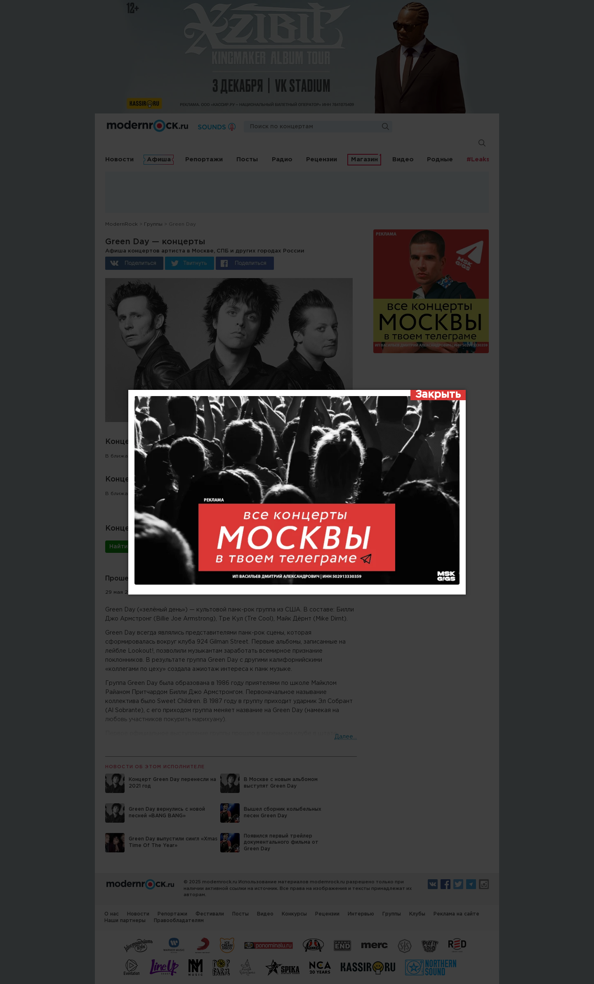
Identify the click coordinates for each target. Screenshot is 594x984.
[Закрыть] (438, 395)
